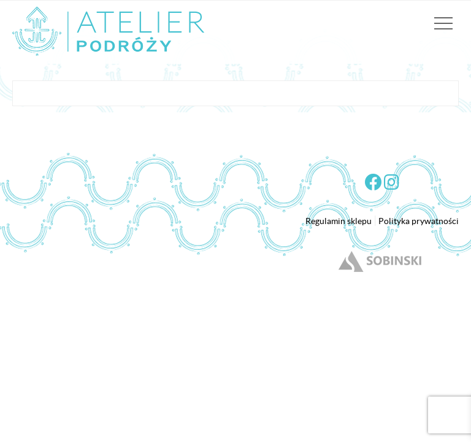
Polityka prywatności (418, 221)
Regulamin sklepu (338, 221)
